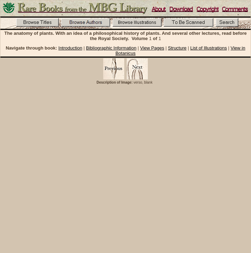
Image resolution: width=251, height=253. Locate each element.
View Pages (152, 48)
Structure (177, 48)
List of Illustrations (208, 48)
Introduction (70, 48)
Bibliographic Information (111, 48)
